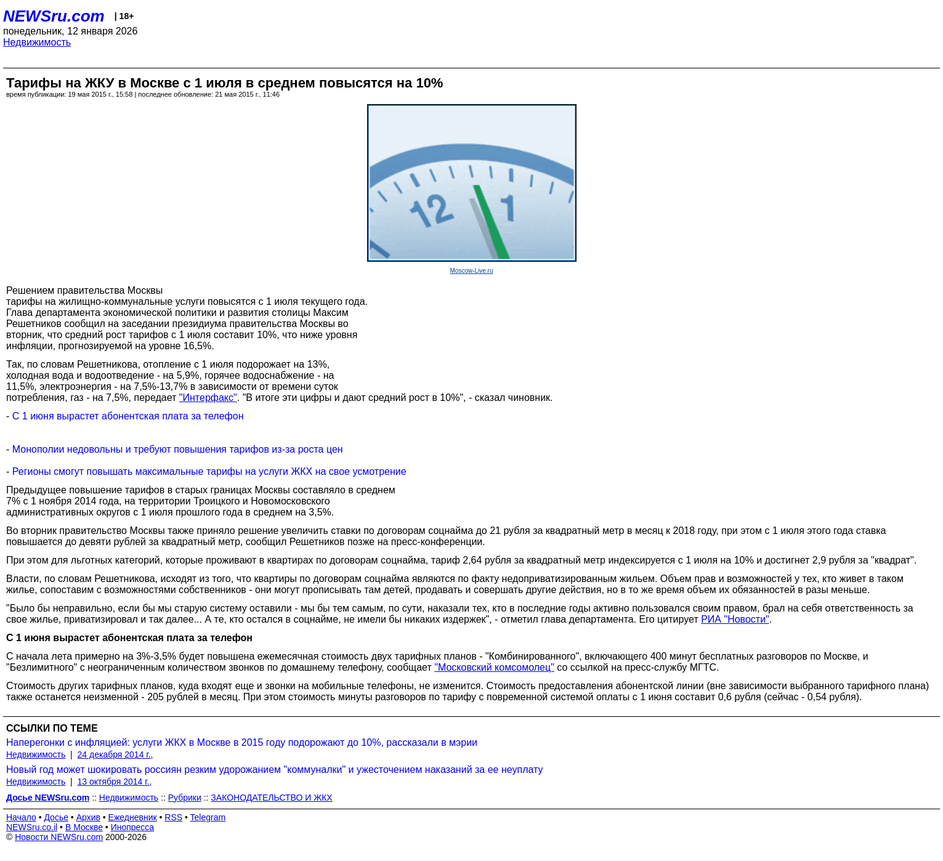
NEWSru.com (54, 16)
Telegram (208, 817)
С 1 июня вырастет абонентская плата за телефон (128, 416)
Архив (88, 817)
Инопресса (133, 827)
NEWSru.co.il (31, 827)
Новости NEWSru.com (59, 837)
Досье (56, 817)
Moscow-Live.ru (471, 270)
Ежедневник (132, 817)
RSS (173, 817)
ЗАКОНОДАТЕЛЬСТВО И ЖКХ (271, 797)
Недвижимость (37, 42)
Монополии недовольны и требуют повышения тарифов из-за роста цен (177, 449)
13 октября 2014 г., (115, 781)
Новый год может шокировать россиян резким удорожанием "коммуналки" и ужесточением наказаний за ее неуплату (274, 769)
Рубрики (184, 797)
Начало (21, 817)
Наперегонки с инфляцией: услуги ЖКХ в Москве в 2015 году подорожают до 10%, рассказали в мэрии (241, 742)
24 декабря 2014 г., (115, 754)
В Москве (84, 827)
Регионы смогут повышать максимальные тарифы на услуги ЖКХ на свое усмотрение (209, 471)
